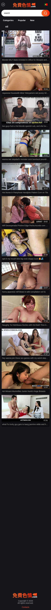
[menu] (3, 4)
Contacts (25, 607)
